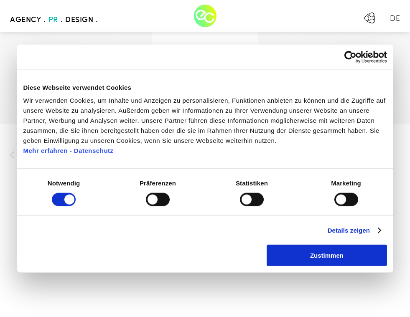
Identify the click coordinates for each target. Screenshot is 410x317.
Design (79, 20)
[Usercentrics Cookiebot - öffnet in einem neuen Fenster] (350, 57)
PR (53, 20)
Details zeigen (349, 229)
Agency (25, 20)
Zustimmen (327, 255)
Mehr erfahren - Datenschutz (68, 150)
